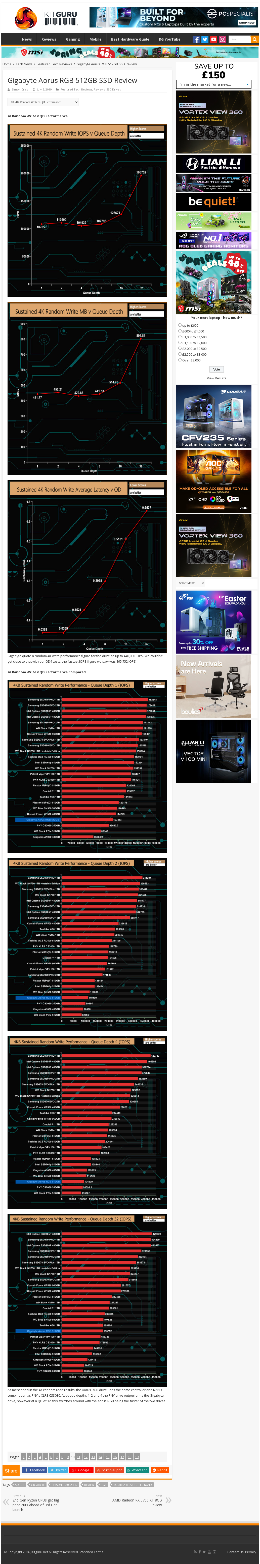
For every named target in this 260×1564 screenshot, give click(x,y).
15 (107, 1457)
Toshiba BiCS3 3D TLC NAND (132, 1485)
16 (115, 1457)
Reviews (48, 39)
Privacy (250, 1552)
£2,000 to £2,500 (194, 348)
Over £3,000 (191, 360)
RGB (104, 1485)
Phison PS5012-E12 (64, 1485)
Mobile (96, 39)
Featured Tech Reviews (54, 64)
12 (86, 1457)
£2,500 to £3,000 (194, 354)
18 (129, 1457)
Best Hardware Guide (130, 39)
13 (93, 1457)
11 (78, 1457)
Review (89, 1485)
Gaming (73, 39)
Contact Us (235, 1552)
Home (10, 38)
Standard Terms (91, 1552)
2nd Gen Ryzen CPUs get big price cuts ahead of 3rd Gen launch (38, 1503)
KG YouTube (170, 39)
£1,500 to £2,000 (194, 343)
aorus (19, 1485)
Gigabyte (38, 1485)
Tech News (24, 64)
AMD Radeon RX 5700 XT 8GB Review (136, 1500)
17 (122, 1457)
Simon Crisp (20, 89)
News (27, 39)
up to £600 (190, 325)
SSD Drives (113, 89)
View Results (216, 378)
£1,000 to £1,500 (194, 337)
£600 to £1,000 (193, 331)
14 (100, 1457)
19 (137, 1457)
